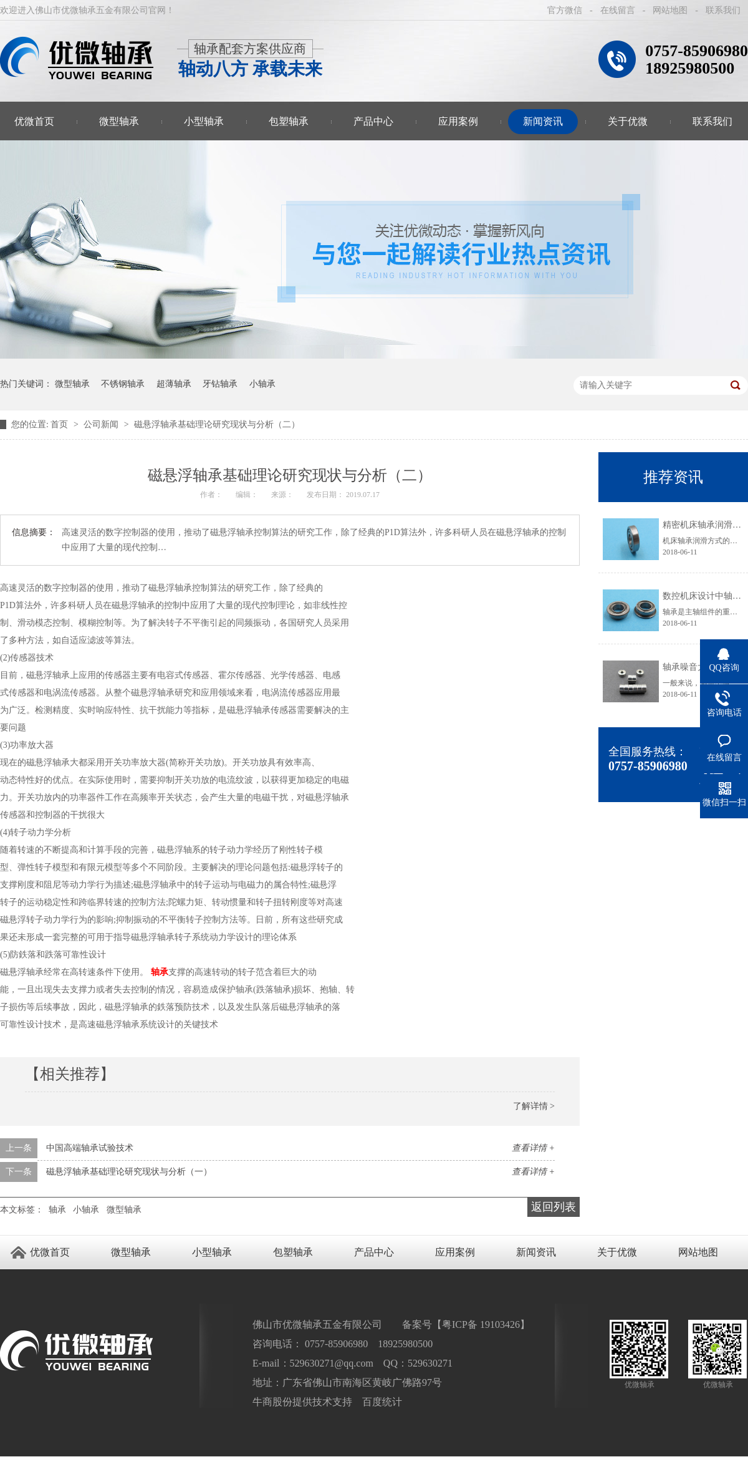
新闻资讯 (543, 121)
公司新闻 (102, 424)
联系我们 (723, 10)
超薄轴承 (173, 384)
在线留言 (617, 10)
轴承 (159, 972)
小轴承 (262, 384)
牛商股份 (272, 1401)
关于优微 (628, 121)
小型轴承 (204, 121)
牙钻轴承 (220, 384)
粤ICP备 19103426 (481, 1324)
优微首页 (50, 1252)
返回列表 (553, 1207)
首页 (60, 424)
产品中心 (373, 121)
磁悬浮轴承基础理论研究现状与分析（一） (129, 1171)
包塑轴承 (289, 121)
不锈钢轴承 (123, 384)
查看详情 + (533, 1148)
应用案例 (458, 121)
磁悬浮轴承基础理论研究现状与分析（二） (217, 424)
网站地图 (670, 10)
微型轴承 (119, 121)
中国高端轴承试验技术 (89, 1148)
